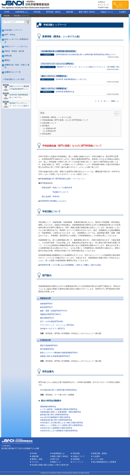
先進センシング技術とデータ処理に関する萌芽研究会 (61, 425)
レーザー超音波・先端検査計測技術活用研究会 (58, 409)
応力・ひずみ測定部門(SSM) (51, 322)
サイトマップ (102, 5)
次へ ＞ (106, 101)
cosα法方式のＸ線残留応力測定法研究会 (56, 428)
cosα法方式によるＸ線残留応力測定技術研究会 (59, 431)
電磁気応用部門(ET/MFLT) (50, 314)
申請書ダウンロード (61, 192)
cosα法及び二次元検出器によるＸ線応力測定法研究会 (61, 423)
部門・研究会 (10, 35)
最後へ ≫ (115, 101)
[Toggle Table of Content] (115, 114)
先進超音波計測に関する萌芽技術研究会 (56, 420)
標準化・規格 (37, 459)
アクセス (35, 462)
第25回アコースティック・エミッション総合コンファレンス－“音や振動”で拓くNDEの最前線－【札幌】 (19, 104)
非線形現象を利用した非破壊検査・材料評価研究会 (60, 412)
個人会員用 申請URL (51, 197)
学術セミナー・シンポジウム (16, 47)
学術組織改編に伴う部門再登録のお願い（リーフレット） (63, 179)
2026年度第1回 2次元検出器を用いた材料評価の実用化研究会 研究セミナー (86, 55)
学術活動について (49, 123)
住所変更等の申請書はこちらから (53, 201)
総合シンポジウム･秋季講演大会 (17, 40)
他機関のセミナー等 (13, 72)
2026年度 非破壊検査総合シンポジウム (18, 96)
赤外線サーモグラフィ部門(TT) (52, 329)
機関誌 (7, 60)
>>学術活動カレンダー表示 (13, 79)
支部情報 (76, 459)
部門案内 (45, 126)
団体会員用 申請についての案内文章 (57, 188)
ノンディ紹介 (98, 459)
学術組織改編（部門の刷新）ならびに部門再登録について (65, 120)
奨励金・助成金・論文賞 (14, 51)
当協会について (107, 12)
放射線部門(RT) (46, 304)
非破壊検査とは (21, 12)
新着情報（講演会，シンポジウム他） (57, 117)
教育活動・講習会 (53, 12)
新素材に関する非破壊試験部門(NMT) (55, 356)
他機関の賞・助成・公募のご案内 (17, 66)
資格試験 (69, 12)
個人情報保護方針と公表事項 (104, 462)
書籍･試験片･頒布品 (87, 12)
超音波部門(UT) (46, 307)
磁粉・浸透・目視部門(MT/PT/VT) (53, 311)
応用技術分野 (51, 131)
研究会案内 (46, 134)
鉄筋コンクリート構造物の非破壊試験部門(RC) (59, 353)
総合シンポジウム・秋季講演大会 (54, 76)
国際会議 (8, 56)
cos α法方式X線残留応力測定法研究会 (55, 417)
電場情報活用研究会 (48, 407)
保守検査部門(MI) (47, 349)
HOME (7, 12)
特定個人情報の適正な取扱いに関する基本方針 (50, 465)
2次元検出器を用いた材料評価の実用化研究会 (58, 51)
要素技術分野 (51, 129)
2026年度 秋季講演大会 (65, 92)
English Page (102, 7)
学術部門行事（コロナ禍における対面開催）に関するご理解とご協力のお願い (71, 265)
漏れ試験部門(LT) (47, 318)
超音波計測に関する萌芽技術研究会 (54, 415)
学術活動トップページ (13, 30)
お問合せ (100, 2)
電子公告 (55, 459)
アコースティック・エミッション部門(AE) (57, 64)
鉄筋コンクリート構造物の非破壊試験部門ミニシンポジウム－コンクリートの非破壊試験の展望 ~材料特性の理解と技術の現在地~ (19, 87)
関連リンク (56, 462)
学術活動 (36, 12)
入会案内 (122, 12)
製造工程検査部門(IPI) (49, 346)
